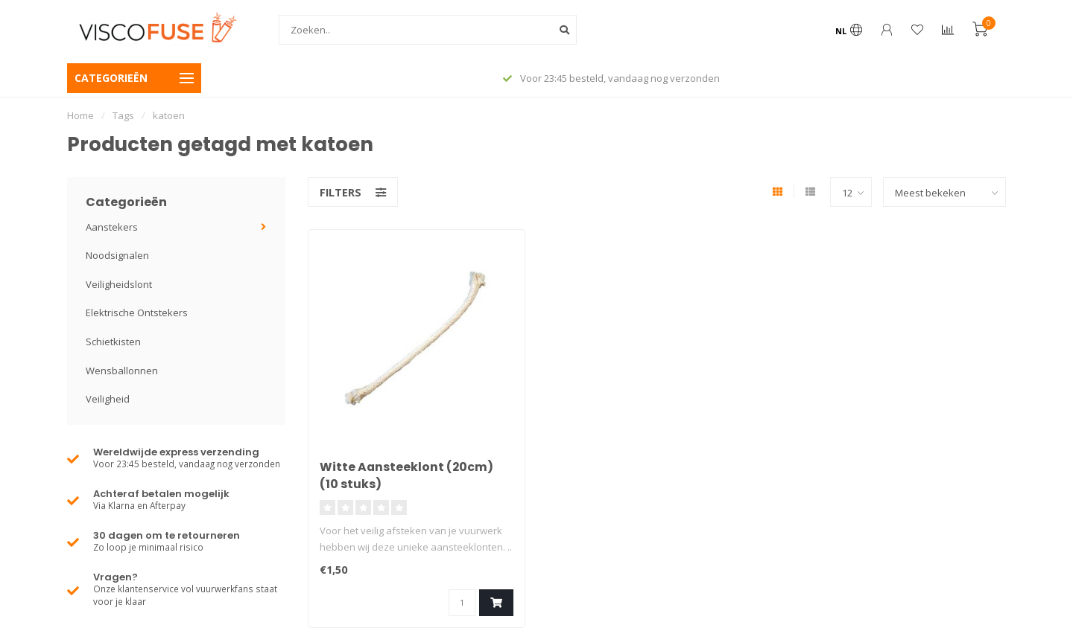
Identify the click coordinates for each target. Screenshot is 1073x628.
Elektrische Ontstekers (137, 312)
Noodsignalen (117, 255)
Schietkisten (113, 341)
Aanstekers (112, 227)
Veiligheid (108, 399)
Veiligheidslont (119, 284)
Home (80, 115)
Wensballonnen (122, 370)
